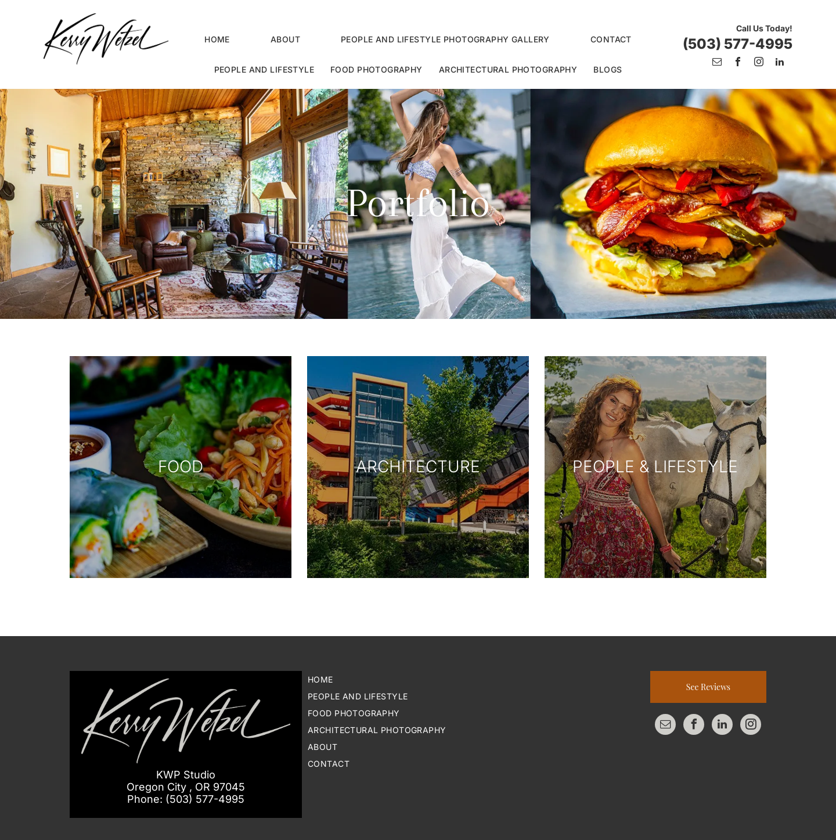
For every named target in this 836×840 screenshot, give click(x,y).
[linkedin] (780, 63)
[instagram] (759, 63)
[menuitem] (217, 39)
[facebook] (738, 63)
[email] (717, 63)
